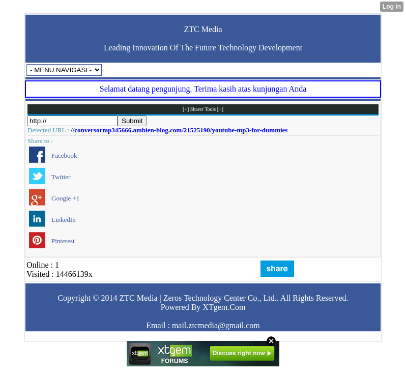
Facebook (64, 155)
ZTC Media (203, 29)
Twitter (60, 177)
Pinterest (63, 241)
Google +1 (65, 198)
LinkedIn (63, 219)
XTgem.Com (223, 307)
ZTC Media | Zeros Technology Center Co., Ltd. (197, 298)
